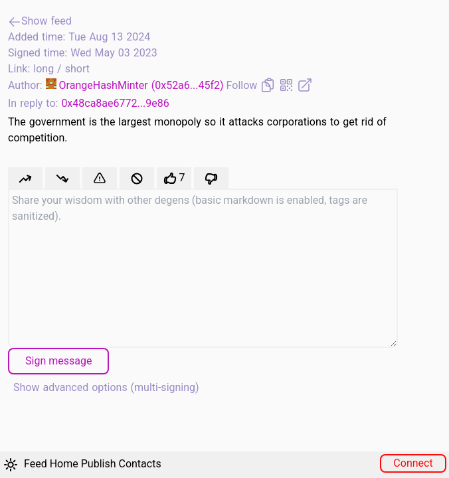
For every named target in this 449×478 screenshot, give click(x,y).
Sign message (58, 361)
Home (64, 463)
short (77, 68)
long (45, 68)
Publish (98, 463)
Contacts (139, 463)
